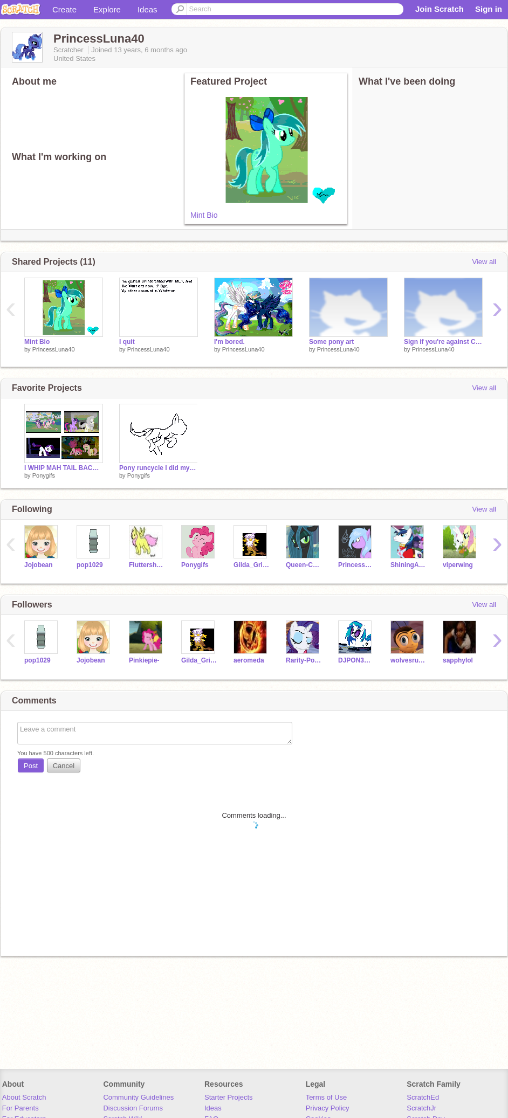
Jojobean (38, 565)
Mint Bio (204, 215)
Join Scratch (439, 8)
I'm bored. (229, 342)
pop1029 (90, 565)
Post (31, 766)
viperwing (458, 565)
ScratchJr (421, 1108)
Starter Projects (228, 1097)
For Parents (20, 1108)
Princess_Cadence (356, 565)
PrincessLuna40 (53, 349)
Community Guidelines (138, 1097)
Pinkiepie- (144, 660)
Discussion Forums (133, 1108)
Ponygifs (43, 475)
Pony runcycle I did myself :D (158, 468)
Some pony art (331, 342)
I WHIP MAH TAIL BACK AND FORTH (63, 468)
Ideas (147, 9)
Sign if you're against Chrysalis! (443, 342)
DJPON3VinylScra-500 (356, 660)
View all (484, 262)
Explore (107, 9)
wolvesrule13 (408, 660)
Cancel (63, 766)
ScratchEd (423, 1097)
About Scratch (24, 1097)
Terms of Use (326, 1097)
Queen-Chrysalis (304, 565)
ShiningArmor (408, 565)
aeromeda (249, 660)
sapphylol (458, 660)
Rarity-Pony (304, 660)
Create (64, 9)
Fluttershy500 (147, 565)
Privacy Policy (327, 1108)
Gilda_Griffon (252, 565)
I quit (127, 342)
